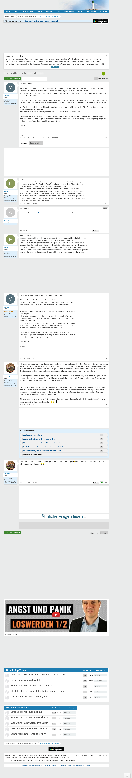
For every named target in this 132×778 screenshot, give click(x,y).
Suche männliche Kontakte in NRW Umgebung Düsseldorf (40, 734)
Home (8, 11)
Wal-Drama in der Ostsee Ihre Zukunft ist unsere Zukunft (39, 674)
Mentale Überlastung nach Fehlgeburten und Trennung (38, 691)
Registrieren (91, 11)
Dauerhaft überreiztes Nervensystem (29, 696)
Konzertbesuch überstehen (23, 73)
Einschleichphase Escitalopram (27, 712)
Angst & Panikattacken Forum (27, 743)
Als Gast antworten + (12, 78)
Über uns (31, 765)
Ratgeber (49, 11)
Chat (58, 11)
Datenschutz (46, 765)
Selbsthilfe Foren (28, 11)
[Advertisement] (64, 499)
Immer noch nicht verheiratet (25, 680)
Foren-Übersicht (10, 743)
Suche (40, 11)
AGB (66, 765)
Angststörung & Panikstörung (49, 743)
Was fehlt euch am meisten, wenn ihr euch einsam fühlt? (39, 728)
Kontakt (24, 765)
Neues (16, 11)
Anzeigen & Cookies (58, 765)
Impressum (38, 765)
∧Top (127, 775)
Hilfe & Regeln (69, 11)
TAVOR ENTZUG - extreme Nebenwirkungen (33, 717)
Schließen (54, 67)
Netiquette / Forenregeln (76, 765)
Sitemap (87, 765)
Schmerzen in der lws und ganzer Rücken (32, 685)
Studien (80, 11)
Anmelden (103, 11)
